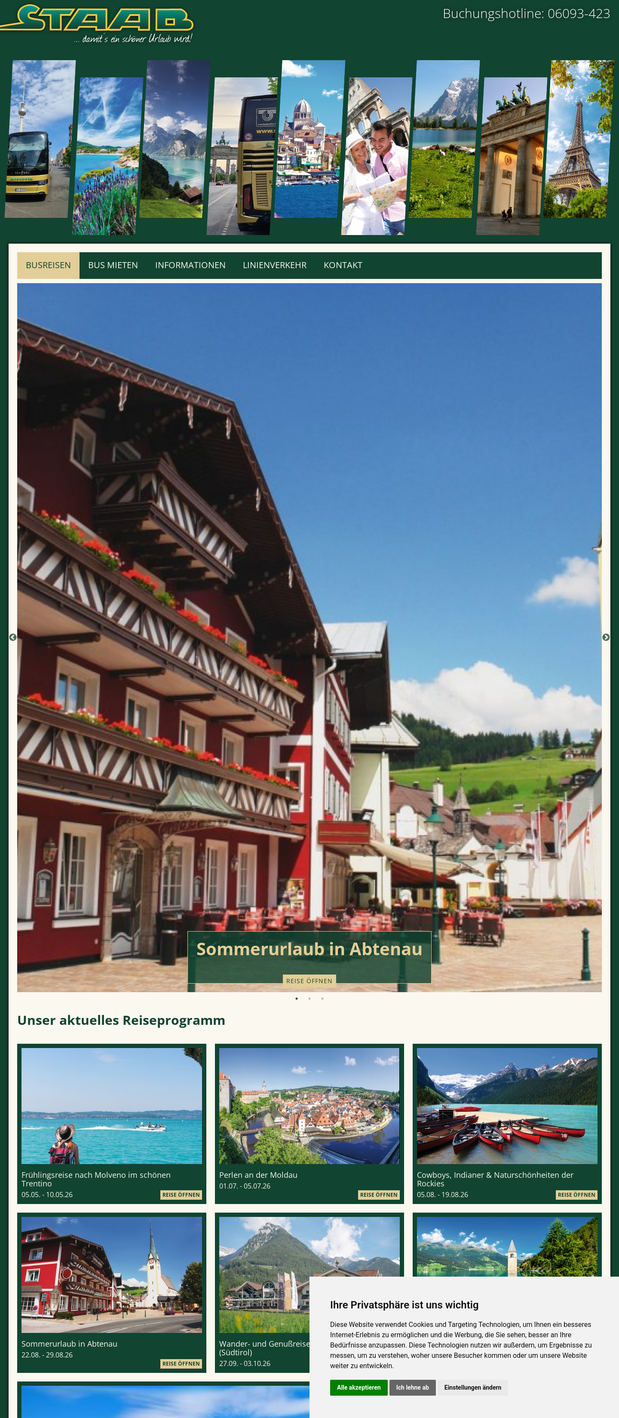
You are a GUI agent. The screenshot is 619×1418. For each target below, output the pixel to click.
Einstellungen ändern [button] (473, 1387)
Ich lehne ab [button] (412, 1387)
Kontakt (343, 265)
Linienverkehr (274, 265)
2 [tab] (309, 998)
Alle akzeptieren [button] (359, 1387)
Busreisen (48, 265)
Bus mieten (113, 265)
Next (606, 637)
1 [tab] (296, 998)
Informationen (190, 265)
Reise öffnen (309, 981)
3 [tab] (322, 998)
